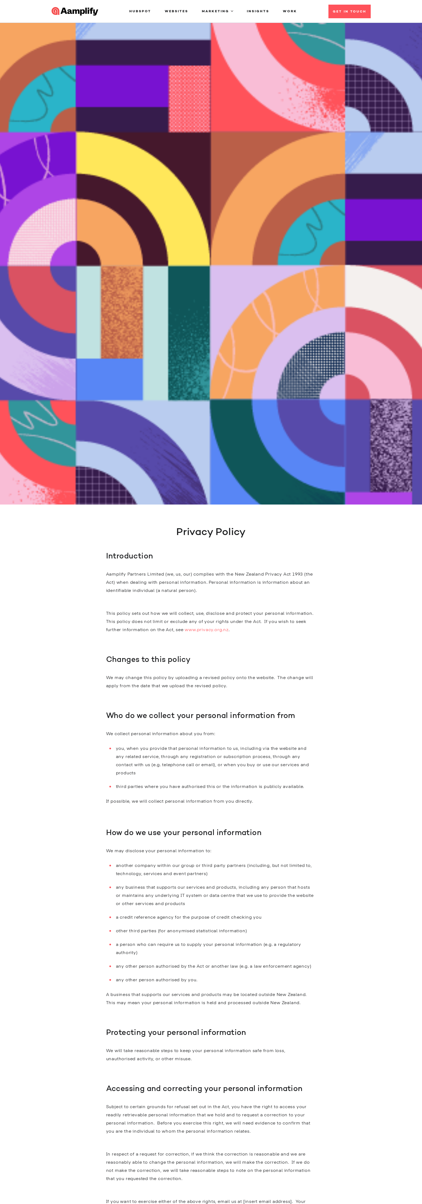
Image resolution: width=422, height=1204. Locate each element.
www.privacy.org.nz (206, 630)
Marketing (215, 11)
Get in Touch (349, 11)
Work (290, 11)
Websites (176, 11)
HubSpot (140, 11)
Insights (258, 11)
